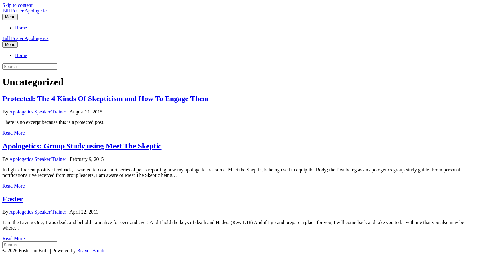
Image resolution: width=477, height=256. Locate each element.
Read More (13, 132)
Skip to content (17, 5)
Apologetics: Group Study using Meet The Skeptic (82, 146)
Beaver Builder (92, 250)
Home (21, 27)
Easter (12, 199)
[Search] (29, 244)
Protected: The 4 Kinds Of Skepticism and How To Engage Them (105, 99)
